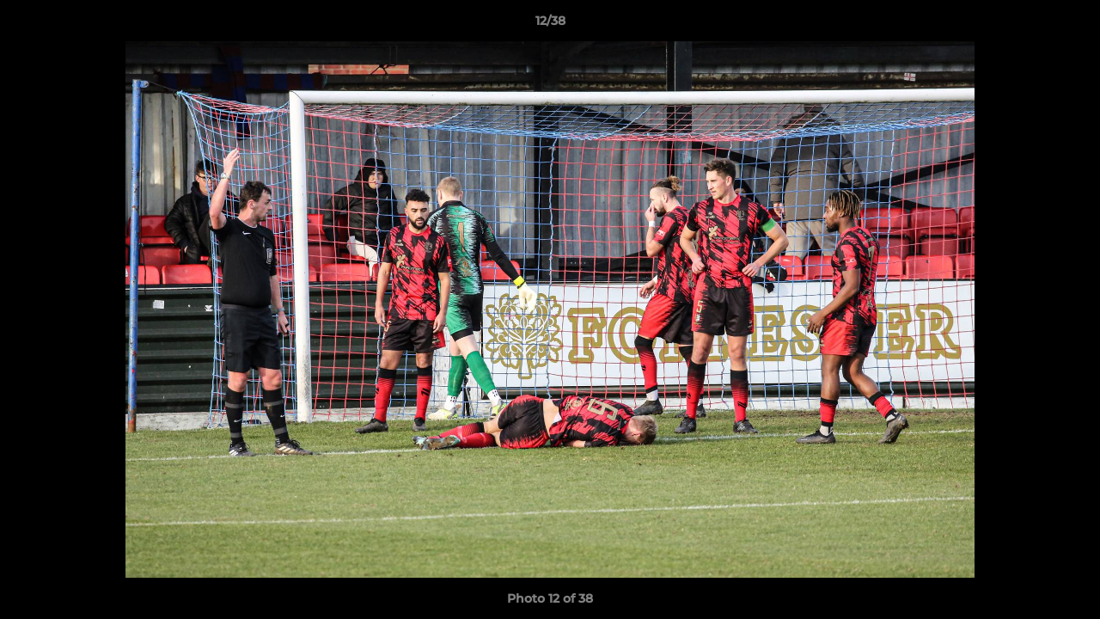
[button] (1069, 25)
